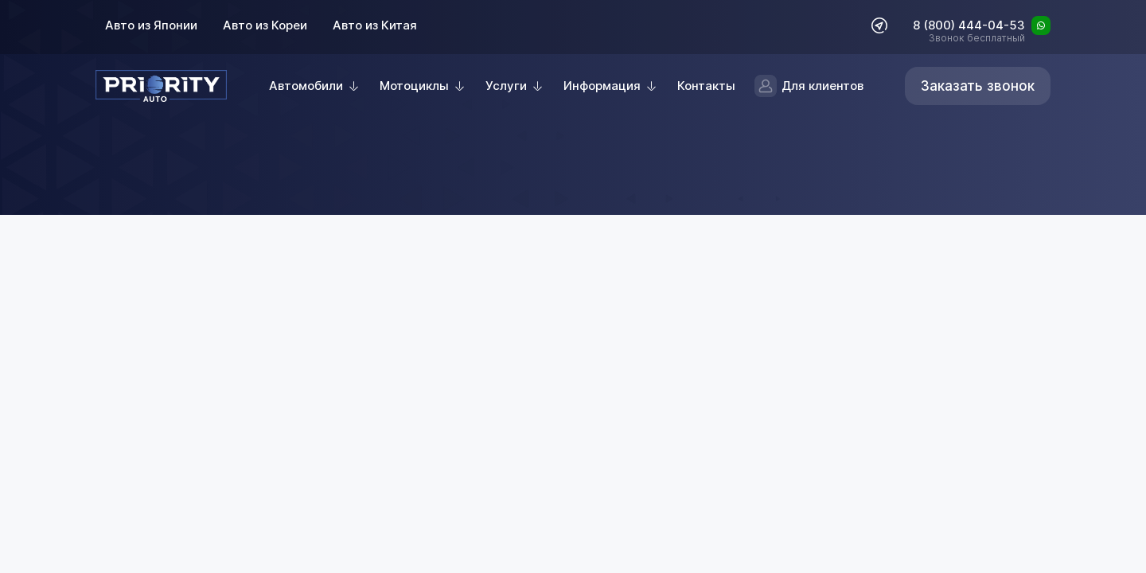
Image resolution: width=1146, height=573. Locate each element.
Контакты (706, 85)
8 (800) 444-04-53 (969, 26)
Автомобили (306, 85)
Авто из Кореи (265, 25)
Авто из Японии (151, 25)
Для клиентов (808, 86)
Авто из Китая (375, 25)
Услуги (506, 85)
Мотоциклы (414, 85)
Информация (602, 85)
